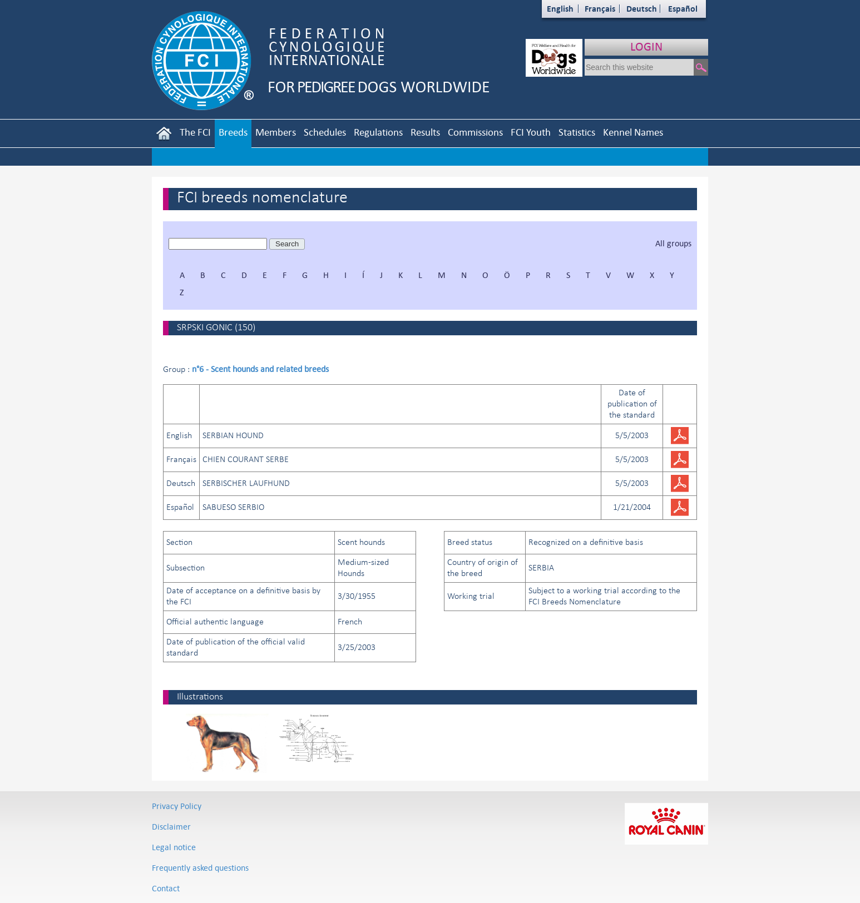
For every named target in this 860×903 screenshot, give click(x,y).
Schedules (325, 132)
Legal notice (174, 847)
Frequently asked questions (200, 867)
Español (683, 8)
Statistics (576, 132)
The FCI (195, 132)
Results (425, 132)
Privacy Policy (176, 806)
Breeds (233, 132)
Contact (166, 888)
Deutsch (641, 8)
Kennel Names (633, 132)
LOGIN (646, 46)
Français (600, 8)
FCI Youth (531, 132)
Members (275, 132)
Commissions (475, 132)
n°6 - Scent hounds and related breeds (260, 369)
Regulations (378, 132)
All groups (673, 243)
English (560, 8)
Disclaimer (171, 826)
